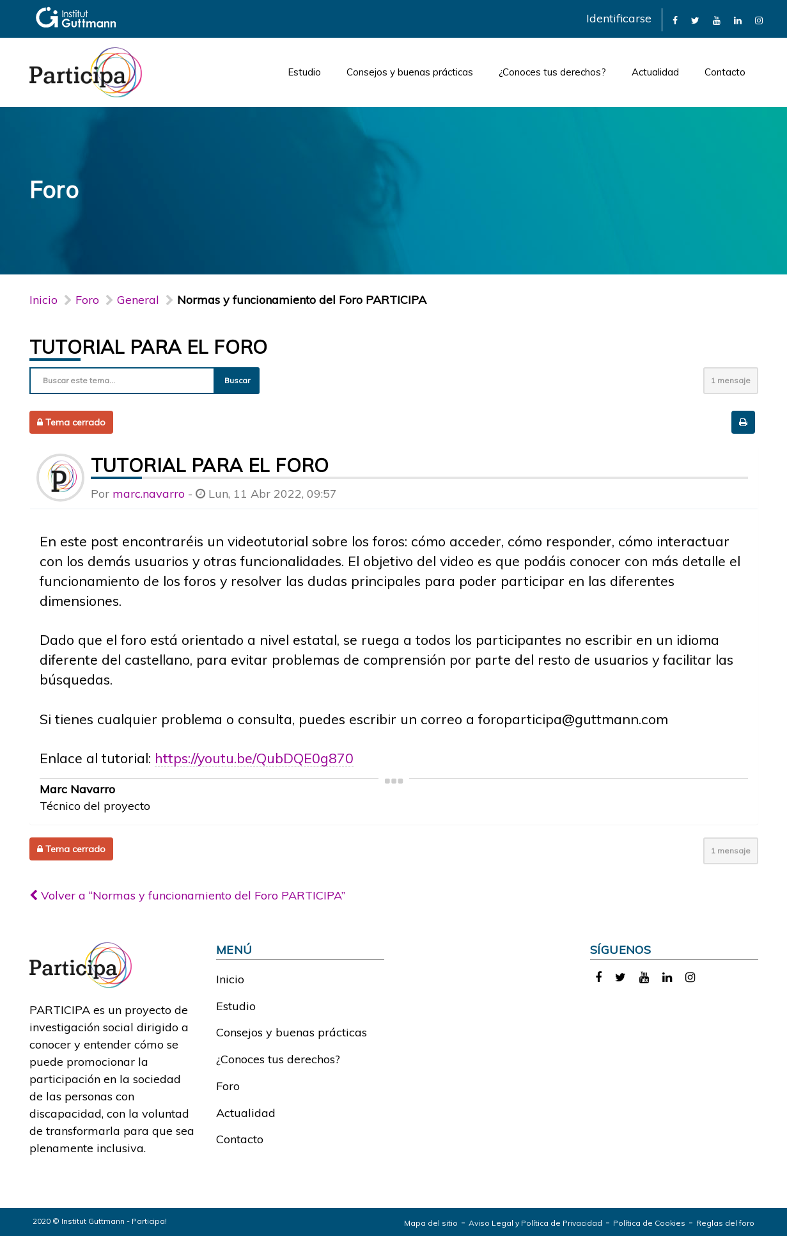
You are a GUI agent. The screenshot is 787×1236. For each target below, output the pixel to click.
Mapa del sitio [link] (431, 1223)
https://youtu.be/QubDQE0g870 (254, 757)
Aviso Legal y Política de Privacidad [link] (535, 1223)
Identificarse (618, 18)
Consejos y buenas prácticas (410, 72)
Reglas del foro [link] (725, 1223)
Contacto (725, 72)
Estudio (304, 72)
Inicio (43, 299)
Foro (228, 1086)
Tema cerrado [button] (71, 422)
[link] (675, 19)
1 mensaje (731, 380)
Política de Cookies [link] (649, 1223)
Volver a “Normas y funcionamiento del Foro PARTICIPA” (187, 895)
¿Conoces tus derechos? (552, 72)
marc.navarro (149, 493)
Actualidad (655, 72)
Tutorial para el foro (148, 346)
